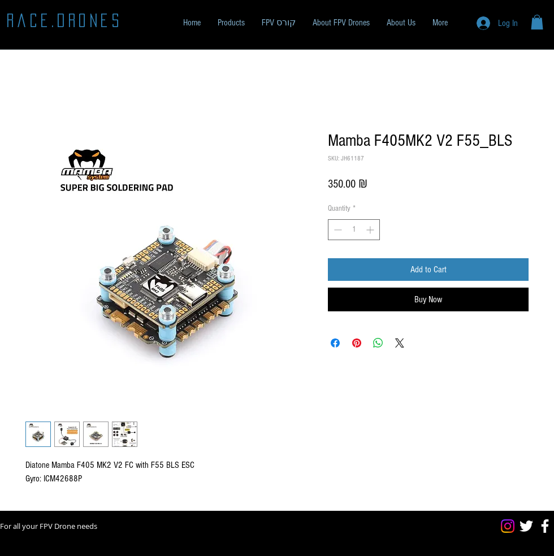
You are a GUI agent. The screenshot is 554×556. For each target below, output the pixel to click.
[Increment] (371, 230)
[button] (231, 23)
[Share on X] (399, 343)
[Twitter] (526, 526)
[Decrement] (337, 230)
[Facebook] (545, 526)
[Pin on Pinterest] (356, 343)
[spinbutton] (354, 230)
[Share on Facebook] (335, 343)
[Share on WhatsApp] (378, 343)
